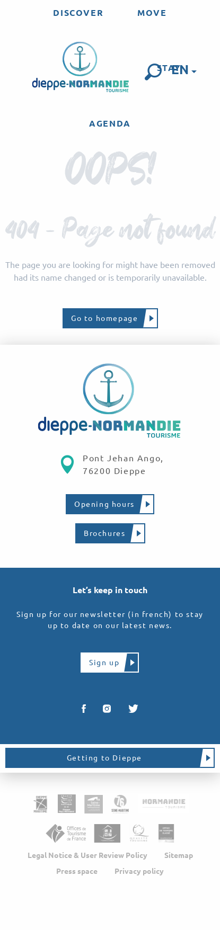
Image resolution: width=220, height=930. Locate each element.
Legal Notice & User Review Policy (87, 855)
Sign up (104, 662)
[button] (153, 72)
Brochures (104, 533)
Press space (77, 871)
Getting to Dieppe (104, 758)
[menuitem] (78, 12)
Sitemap (178, 855)
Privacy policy (139, 871)
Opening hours (104, 504)
